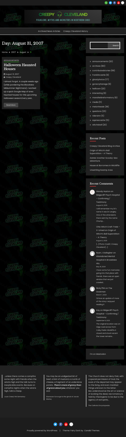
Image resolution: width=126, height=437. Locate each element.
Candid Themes (91, 430)
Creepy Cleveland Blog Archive (105, 146)
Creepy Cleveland (13, 77)
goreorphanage (100, 84)
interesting (97, 93)
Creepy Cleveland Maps (122, 2)
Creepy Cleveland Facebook (114, 2)
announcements (11, 60)
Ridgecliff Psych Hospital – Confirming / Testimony (108, 198)
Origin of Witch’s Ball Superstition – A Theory (101, 152)
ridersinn (96, 115)
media (95, 102)
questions (97, 111)
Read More (11, 105)
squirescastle (98, 120)
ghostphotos (98, 79)
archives (96, 66)
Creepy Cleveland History (75, 31)
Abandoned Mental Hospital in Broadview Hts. (106, 260)
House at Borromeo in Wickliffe (104, 165)
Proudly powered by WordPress (42, 430)
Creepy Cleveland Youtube (118, 2)
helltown (96, 88)
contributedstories (101, 70)
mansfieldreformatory (103, 97)
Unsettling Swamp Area (101, 170)
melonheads (98, 106)
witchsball (97, 124)
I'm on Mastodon (98, 354)
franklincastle (99, 75)
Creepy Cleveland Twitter (110, 2)
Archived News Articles (49, 31)
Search (116, 45)
